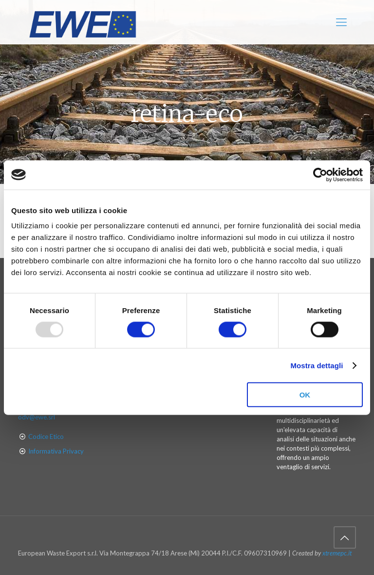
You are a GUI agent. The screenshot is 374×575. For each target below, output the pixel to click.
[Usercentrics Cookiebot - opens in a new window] (320, 174)
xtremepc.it (337, 553)
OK (305, 395)
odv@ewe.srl (36, 417)
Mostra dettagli (316, 365)
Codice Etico (46, 436)
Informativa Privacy (56, 451)
